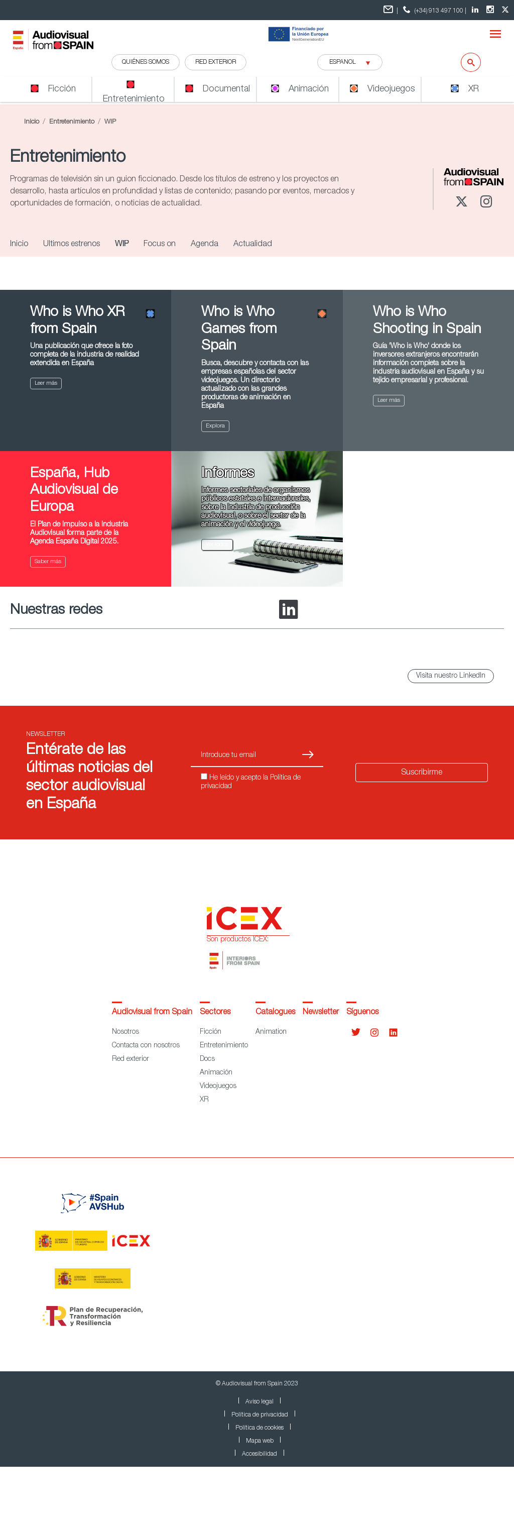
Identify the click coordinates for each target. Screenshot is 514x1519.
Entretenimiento (71, 122)
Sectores (215, 1013)
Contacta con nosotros (146, 1045)
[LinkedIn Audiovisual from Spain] (476, 10)
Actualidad (252, 245)
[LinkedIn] (289, 610)
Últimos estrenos (71, 245)
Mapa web (259, 1441)
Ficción (210, 1032)
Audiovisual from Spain (152, 1013)
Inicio (31, 122)
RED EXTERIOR (215, 62)
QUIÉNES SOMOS (145, 62)
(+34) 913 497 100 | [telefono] (433, 10)
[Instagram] (486, 202)
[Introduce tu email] (239, 756)
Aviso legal (259, 1402)
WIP (121, 245)
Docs (207, 1059)
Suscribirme (421, 773)
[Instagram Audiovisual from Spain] (491, 10)
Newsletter (321, 1013)
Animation (271, 1032)
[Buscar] (464, 62)
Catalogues (275, 1013)
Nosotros (125, 1032)
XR (204, 1100)
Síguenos (362, 1013)
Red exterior (130, 1059)
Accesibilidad (259, 1454)
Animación (216, 1072)
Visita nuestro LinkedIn (450, 676)
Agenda (204, 245)
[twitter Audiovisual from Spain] (506, 10)
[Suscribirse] (307, 756)
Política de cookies (259, 1428)
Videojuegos (218, 1086)
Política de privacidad (260, 1415)
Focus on (160, 245)
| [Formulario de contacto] (391, 10)
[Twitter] (461, 202)
